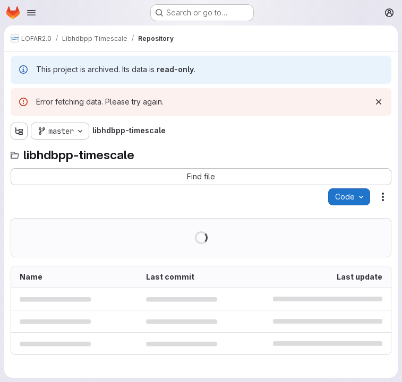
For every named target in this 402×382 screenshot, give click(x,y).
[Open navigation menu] (31, 12)
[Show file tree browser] (19, 131)
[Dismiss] (378, 102)
